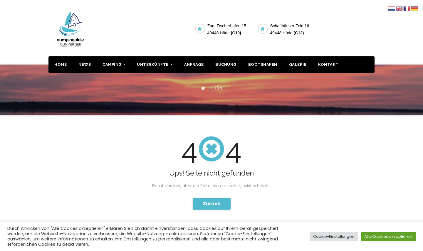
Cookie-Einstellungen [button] (333, 236)
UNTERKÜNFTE (154, 64)
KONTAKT (328, 64)
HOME (60, 64)
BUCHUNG (351, 28)
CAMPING (114, 64)
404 (218, 88)
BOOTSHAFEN (262, 64)
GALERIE (298, 64)
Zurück (211, 203)
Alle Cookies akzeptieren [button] (388, 236)
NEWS (84, 64)
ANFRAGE (194, 64)
